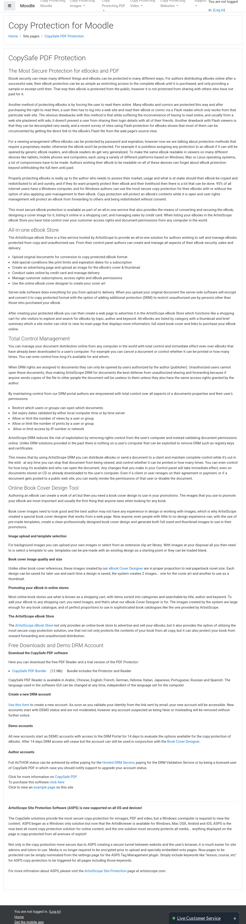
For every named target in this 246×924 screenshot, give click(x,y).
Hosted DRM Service (118, 762)
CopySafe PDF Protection (64, 36)
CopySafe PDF (66, 777)
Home (13, 36)
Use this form (18, 705)
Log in (219, 10)
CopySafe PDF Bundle (29, 671)
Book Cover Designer (183, 741)
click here (57, 782)
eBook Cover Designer (126, 568)
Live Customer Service (199, 918)
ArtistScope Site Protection (106, 871)
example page (44, 787)
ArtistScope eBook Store (34, 625)
